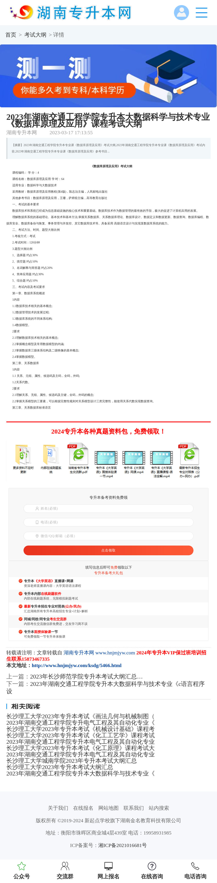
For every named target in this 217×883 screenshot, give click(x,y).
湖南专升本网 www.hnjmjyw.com (99, 652)
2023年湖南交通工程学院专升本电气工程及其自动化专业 (80, 742)
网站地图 (108, 808)
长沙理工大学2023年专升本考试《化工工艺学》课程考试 (80, 735)
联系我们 (134, 808)
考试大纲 (35, 35)
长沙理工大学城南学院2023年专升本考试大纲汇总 (71, 761)
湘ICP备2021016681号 (122, 845)
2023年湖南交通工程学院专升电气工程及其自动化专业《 (80, 723)
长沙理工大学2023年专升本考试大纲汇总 (59, 767)
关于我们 (58, 808)
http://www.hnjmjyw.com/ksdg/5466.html (76, 665)
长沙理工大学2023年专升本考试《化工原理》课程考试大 (80, 748)
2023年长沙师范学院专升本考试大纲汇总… (86, 676)
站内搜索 (159, 808)
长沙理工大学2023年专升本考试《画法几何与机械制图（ (80, 716)
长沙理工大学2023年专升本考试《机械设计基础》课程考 (80, 729)
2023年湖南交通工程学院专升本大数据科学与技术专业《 (80, 773)
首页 (10, 35)
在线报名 (83, 808)
